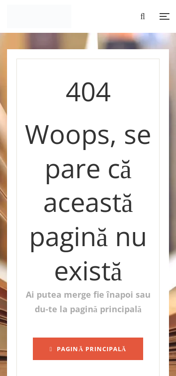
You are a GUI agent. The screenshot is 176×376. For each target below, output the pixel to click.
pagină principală (88, 349)
